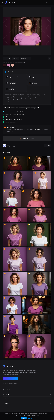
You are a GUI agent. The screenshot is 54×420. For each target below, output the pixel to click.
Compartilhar (25, 58)
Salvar (15, 58)
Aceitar (23, 418)
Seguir (47, 145)
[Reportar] (49, 58)
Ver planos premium (10, 379)
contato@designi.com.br (11, 383)
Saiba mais (30, 418)
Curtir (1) (7, 58)
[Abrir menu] (2, 2)
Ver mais (49, 153)
